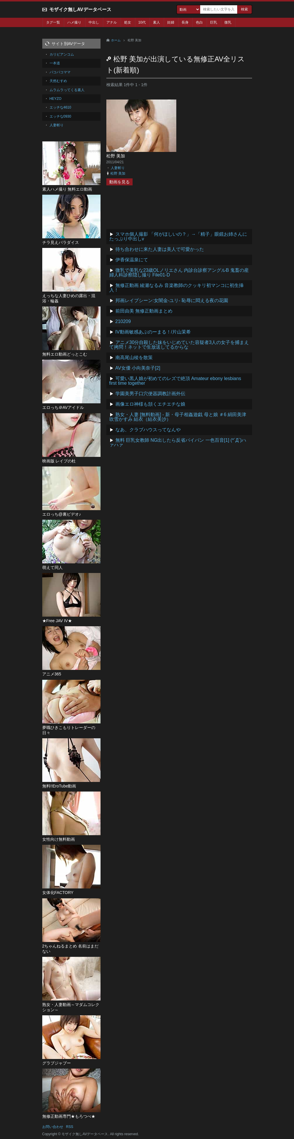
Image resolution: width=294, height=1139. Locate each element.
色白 (199, 22)
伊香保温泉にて (131, 259)
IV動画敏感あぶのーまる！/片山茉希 (153, 331)
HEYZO (55, 99)
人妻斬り (118, 168)
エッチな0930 (60, 116)
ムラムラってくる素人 (67, 90)
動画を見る (119, 182)
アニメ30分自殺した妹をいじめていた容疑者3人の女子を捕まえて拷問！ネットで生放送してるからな (179, 344)
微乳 (227, 22)
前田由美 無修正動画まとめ (143, 310)
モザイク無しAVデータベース (80, 9)
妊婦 (170, 22)
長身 (185, 22)
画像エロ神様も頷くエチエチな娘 (150, 404)
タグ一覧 (53, 22)
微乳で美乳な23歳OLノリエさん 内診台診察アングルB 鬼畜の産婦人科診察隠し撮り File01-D (179, 272)
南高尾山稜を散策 (134, 357)
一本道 (55, 63)
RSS (69, 1127)
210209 (123, 321)
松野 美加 (115, 155)
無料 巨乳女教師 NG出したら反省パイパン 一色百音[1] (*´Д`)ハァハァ (178, 442)
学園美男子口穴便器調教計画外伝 (150, 393)
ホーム (116, 40)
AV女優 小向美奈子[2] (137, 368)
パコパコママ (60, 72)
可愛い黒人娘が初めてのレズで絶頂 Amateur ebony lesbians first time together (175, 381)
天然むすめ (58, 81)
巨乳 (213, 22)
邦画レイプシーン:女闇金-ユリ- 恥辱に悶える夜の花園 (171, 300)
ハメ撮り (74, 22)
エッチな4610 (60, 107)
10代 (142, 22)
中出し (94, 22)
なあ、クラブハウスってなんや (148, 429)
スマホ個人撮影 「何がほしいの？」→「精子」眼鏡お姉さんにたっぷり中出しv (178, 236)
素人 (156, 22)
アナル (111, 22)
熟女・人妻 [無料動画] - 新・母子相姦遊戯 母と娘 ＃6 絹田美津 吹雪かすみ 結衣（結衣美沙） (178, 417)
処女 (127, 22)
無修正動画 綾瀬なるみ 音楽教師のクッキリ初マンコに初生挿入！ (176, 287)
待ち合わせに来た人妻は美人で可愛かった (159, 249)
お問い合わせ (52, 1127)
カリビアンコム (62, 54)
